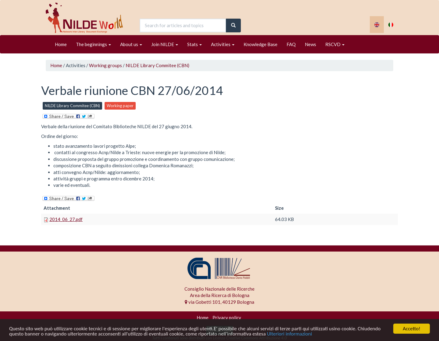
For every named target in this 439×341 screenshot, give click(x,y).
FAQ (291, 44)
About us (131, 44)
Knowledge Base (260, 44)
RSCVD (334, 44)
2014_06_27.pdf (66, 219)
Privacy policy (226, 317)
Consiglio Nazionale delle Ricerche (219, 289)
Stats (194, 44)
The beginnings (93, 44)
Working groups (105, 65)
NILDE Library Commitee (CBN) (157, 65)
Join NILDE (164, 44)
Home (61, 44)
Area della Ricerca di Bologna (219, 295)
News (310, 44)
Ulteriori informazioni (289, 334)
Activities (222, 44)
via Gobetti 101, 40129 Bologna (219, 302)
